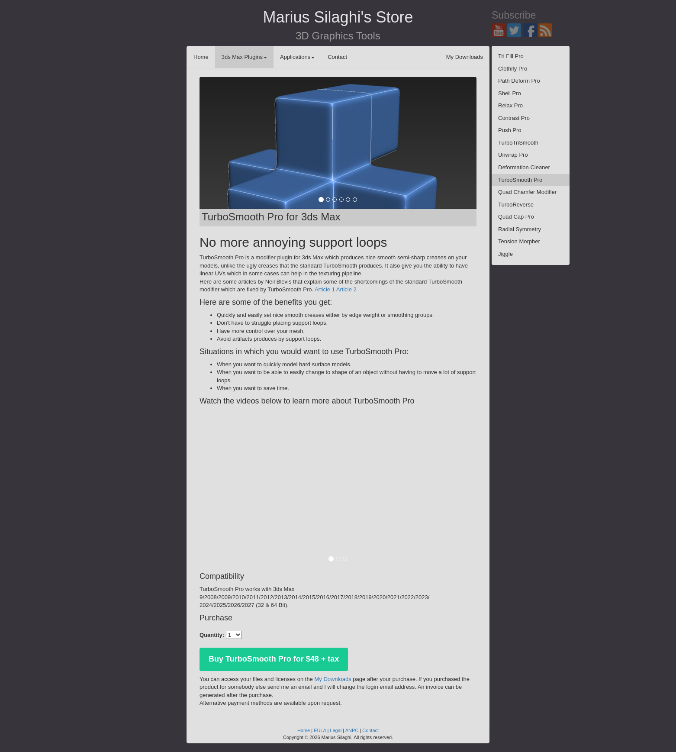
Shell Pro (509, 93)
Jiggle (505, 254)
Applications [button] (297, 57)
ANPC (352, 730)
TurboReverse (516, 204)
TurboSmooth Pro (520, 180)
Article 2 (346, 289)
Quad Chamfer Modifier (527, 192)
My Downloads (464, 57)
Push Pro (509, 130)
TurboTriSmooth (518, 142)
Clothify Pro (512, 68)
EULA (320, 730)
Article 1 (325, 289)
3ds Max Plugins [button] (244, 57)
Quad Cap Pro (516, 216)
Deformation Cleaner (524, 167)
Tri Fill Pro (511, 56)
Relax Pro (510, 105)
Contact (337, 57)
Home (201, 57)
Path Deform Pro (519, 80)
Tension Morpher (519, 241)
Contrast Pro (514, 118)
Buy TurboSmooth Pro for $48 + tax (274, 659)
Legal (335, 730)
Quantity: (212, 635)
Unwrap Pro (513, 155)
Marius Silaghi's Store (338, 17)
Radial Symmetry (519, 229)
